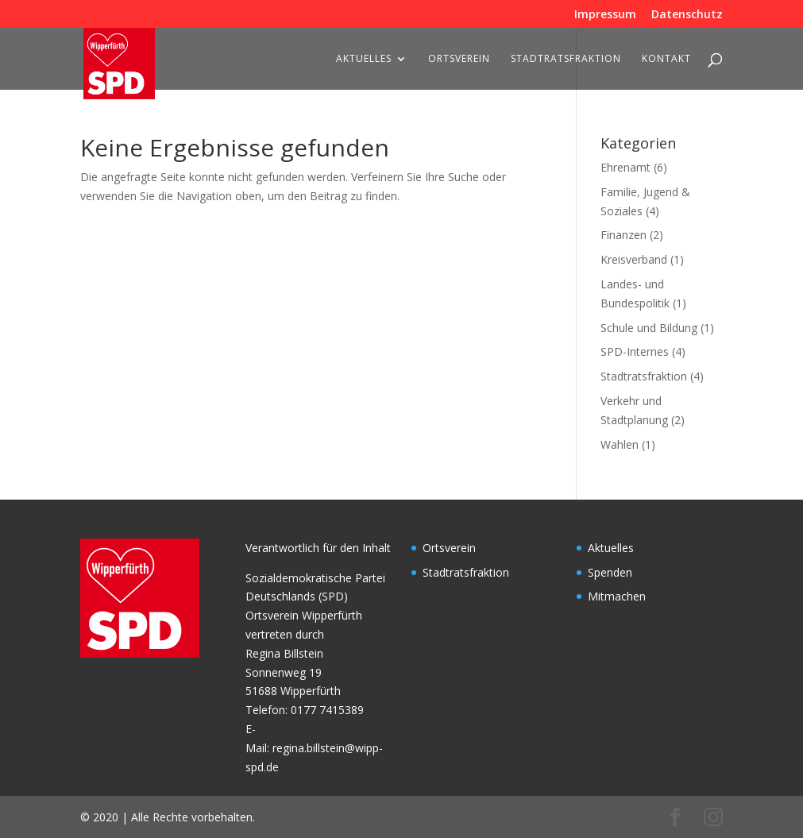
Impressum (605, 15)
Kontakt (666, 59)
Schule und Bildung (648, 327)
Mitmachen (617, 596)
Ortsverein (459, 59)
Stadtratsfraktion (566, 59)
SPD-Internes (634, 351)
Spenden (610, 572)
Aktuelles (364, 59)
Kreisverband (633, 259)
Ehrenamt (625, 167)
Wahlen (619, 444)
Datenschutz (687, 15)
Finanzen (623, 234)
